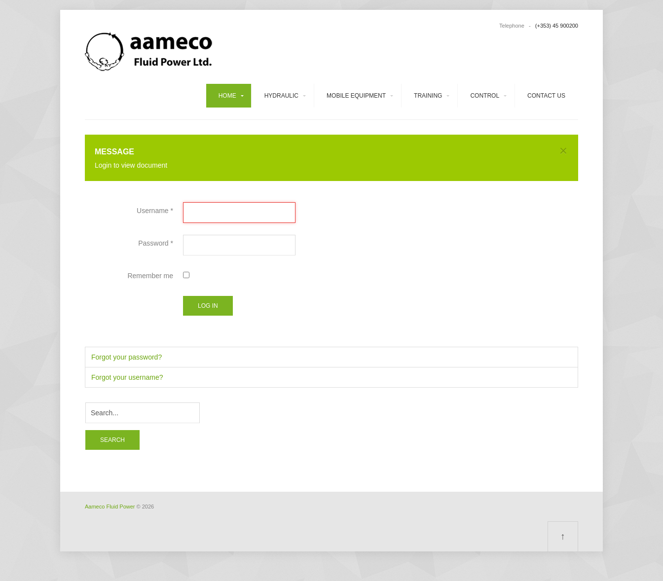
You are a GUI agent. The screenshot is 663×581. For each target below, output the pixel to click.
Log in (208, 305)
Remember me (150, 276)
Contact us (546, 95)
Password (155, 243)
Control (484, 95)
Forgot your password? (126, 357)
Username (155, 211)
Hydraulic (281, 95)
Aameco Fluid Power (110, 506)
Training (428, 95)
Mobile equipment (356, 95)
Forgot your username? (127, 377)
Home (227, 95)
